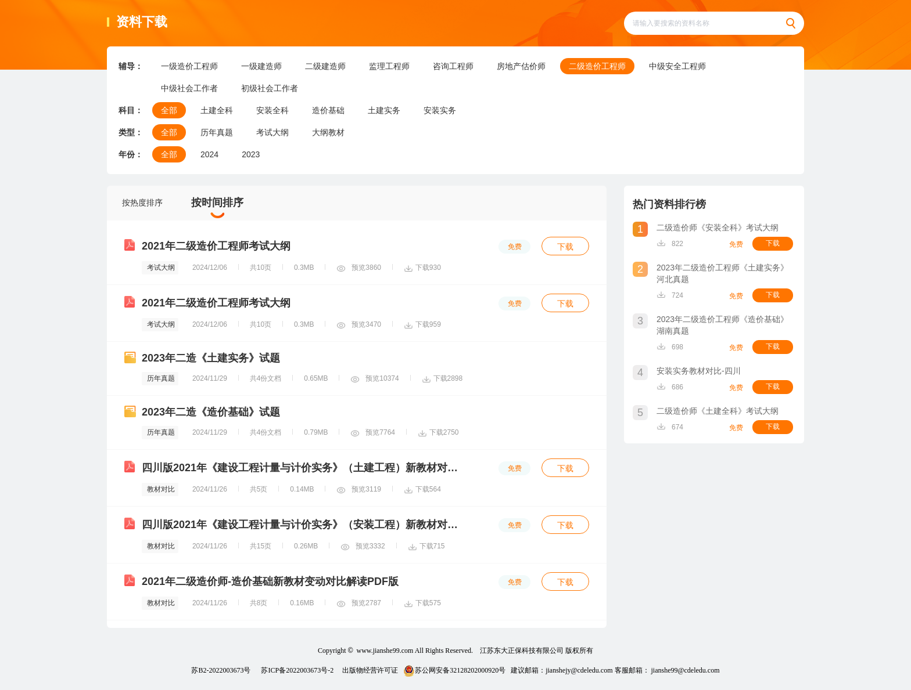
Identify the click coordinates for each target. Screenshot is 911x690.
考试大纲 (272, 132)
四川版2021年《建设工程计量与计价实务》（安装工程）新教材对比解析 (310, 524)
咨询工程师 (453, 66)
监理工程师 (389, 66)
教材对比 (161, 489)
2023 (251, 154)
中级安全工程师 (677, 66)
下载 (565, 246)
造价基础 (328, 110)
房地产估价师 (521, 66)
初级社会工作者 (269, 88)
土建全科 (216, 110)
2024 (209, 154)
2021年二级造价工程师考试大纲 (216, 246)
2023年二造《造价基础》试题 (211, 412)
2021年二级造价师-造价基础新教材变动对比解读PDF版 (270, 581)
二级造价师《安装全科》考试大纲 (718, 227)
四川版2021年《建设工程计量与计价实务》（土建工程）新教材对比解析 (310, 468)
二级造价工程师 (597, 66)
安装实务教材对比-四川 (699, 370)
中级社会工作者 (189, 88)
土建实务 (384, 110)
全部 (169, 110)
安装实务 (440, 110)
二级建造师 (325, 66)
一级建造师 (261, 66)
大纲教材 (328, 132)
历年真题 (216, 132)
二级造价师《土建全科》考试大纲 (718, 411)
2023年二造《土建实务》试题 (211, 358)
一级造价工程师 (189, 66)
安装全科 (272, 110)
